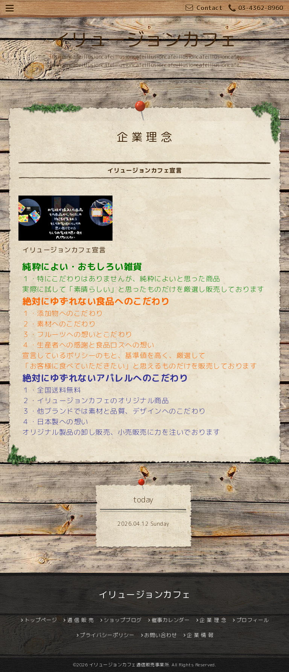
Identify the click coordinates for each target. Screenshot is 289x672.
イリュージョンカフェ (145, 39)
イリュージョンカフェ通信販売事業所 (129, 664)
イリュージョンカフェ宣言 (64, 250)
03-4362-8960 (255, 8)
